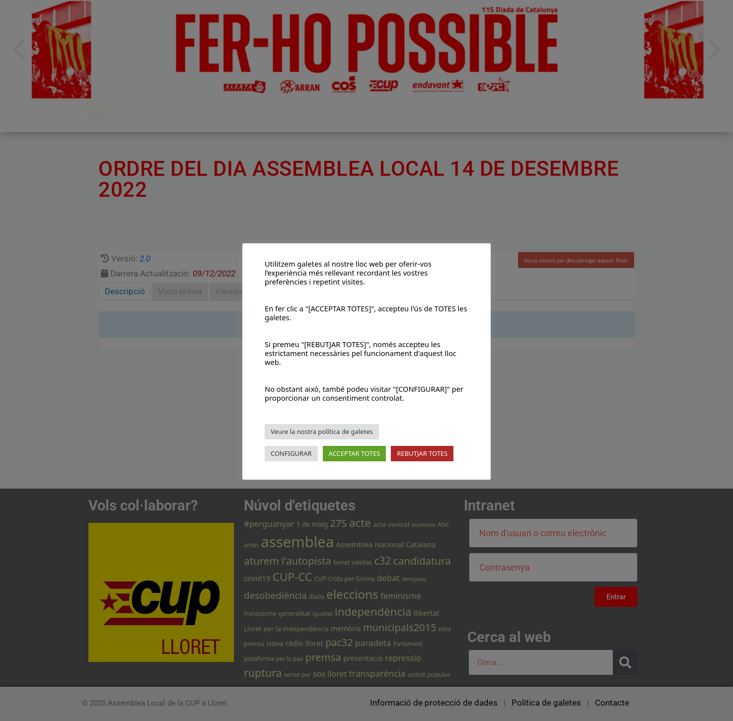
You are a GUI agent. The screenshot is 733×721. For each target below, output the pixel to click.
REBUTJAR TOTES (422, 453)
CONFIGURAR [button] (291, 453)
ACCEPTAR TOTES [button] (354, 453)
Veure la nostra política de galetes (322, 431)
